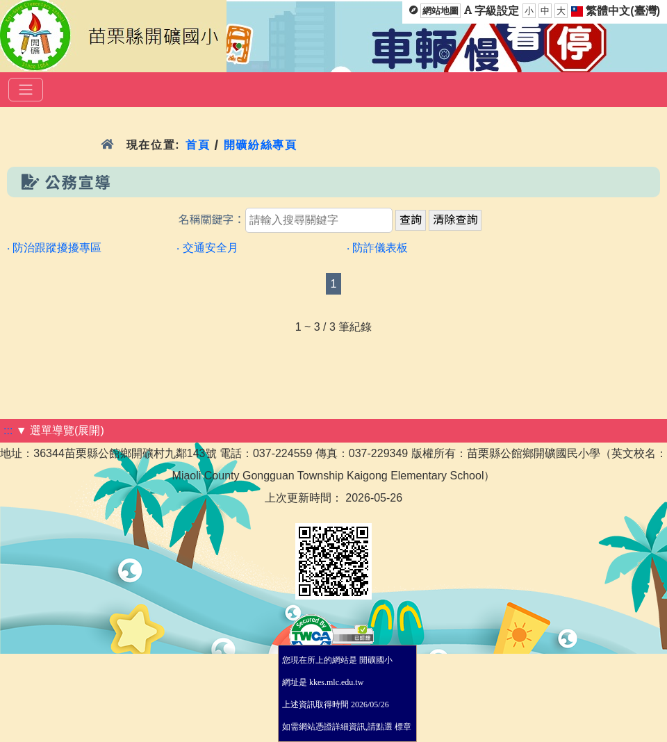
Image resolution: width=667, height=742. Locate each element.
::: (8, 430)
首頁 (197, 145)
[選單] (25, 89)
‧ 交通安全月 (207, 248)
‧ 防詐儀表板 (377, 248)
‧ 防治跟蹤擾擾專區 (54, 248)
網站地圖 (440, 11)
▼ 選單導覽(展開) (60, 430)
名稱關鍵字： (212, 220)
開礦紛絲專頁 (261, 145)
